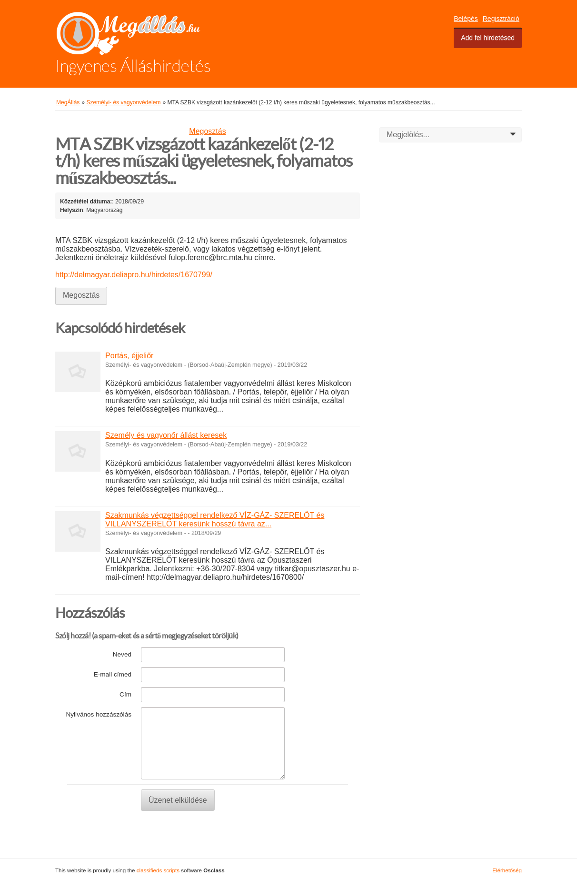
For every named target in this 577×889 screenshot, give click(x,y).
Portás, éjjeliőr (129, 356)
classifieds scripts (158, 870)
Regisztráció (501, 18)
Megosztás (207, 131)
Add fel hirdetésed (488, 37)
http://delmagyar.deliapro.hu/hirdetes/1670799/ (133, 275)
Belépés (466, 18)
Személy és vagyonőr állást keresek (166, 435)
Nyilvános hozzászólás (98, 714)
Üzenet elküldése (178, 800)
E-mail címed (112, 674)
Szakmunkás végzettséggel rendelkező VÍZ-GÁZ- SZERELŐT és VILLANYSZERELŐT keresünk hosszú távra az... (214, 519)
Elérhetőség (507, 870)
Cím (125, 694)
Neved (122, 654)
